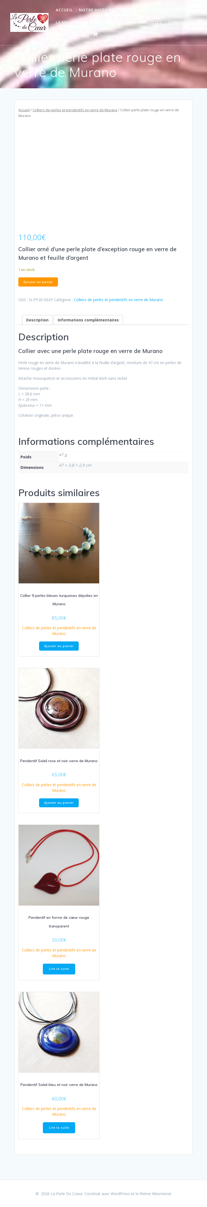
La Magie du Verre (76, 22)
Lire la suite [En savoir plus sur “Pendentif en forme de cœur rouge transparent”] (59, 969)
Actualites (120, 22)
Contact (178, 22)
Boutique (132, 9)
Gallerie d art (170, 9)
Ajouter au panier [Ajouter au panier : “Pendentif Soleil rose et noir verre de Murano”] (59, 803)
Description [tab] (37, 319)
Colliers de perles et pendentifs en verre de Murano (75, 109)
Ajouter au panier (38, 282)
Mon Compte (70, 34)
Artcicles (151, 22)
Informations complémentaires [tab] (88, 319)
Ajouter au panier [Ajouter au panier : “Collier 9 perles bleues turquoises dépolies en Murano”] (59, 646)
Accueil (64, 9)
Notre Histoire (96, 9)
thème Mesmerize (155, 1193)
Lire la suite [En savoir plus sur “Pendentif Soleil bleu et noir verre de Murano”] (59, 1127)
